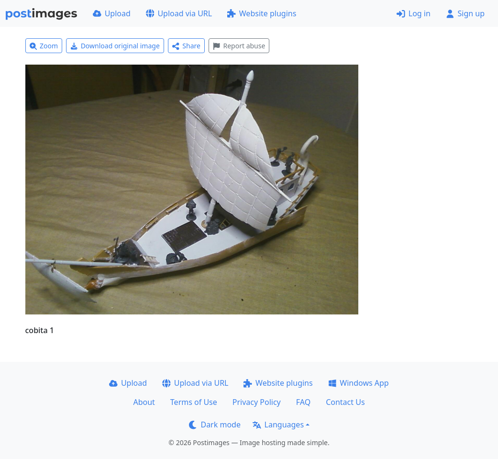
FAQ (303, 402)
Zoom (44, 45)
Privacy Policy (256, 402)
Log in (414, 13)
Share (186, 45)
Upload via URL (179, 13)
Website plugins (261, 13)
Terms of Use (193, 402)
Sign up (465, 13)
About (144, 402)
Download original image (115, 45)
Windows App (358, 383)
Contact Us (345, 402)
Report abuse (239, 45)
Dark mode (215, 424)
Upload (112, 13)
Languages (278, 424)
